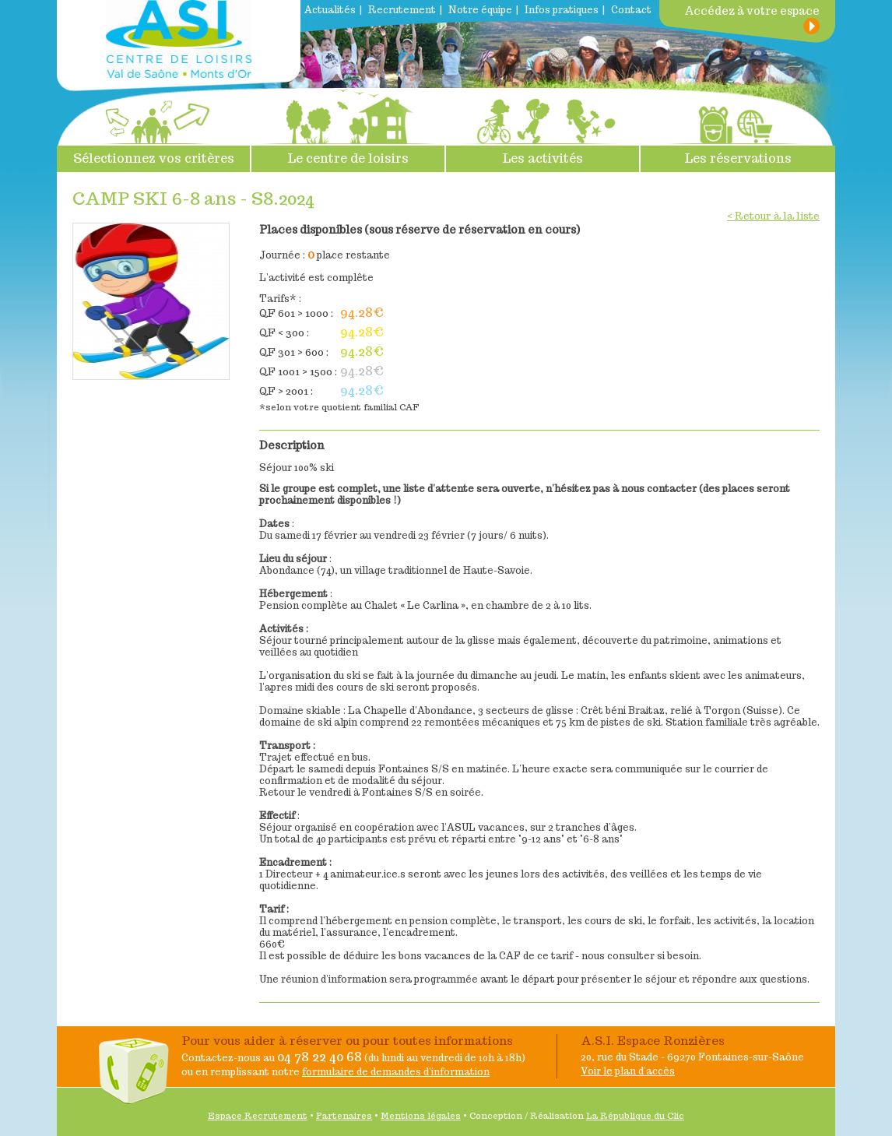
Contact (631, 10)
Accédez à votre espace (752, 11)
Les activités (542, 127)
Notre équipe (480, 10)
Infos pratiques (562, 10)
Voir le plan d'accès (628, 1071)
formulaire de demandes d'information (396, 1072)
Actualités (330, 10)
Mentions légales (421, 1115)
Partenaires (344, 1115)
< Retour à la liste (773, 216)
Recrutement (402, 10)
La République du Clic (635, 1115)
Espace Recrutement (257, 1115)
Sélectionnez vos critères (153, 127)
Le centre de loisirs (347, 127)
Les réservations (738, 127)
